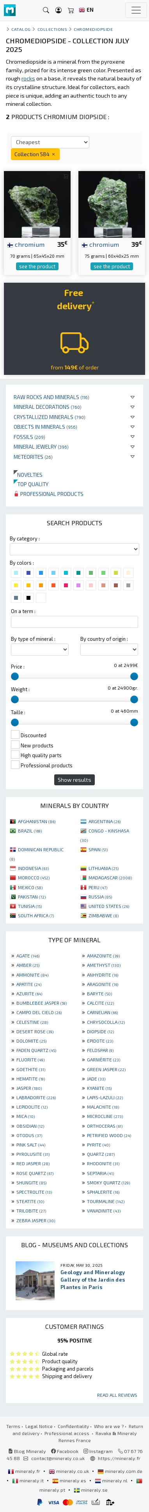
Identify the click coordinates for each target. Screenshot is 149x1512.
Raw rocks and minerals (51, 397)
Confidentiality (73, 1426)
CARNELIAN (102, 1012)
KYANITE (99, 1088)
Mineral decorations (48, 406)
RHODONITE (103, 1163)
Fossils (29, 436)
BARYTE (99, 993)
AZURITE (29, 993)
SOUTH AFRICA (36, 915)
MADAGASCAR (110, 877)
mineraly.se (91, 1489)
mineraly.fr (24, 1471)
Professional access (67, 1433)
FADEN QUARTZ (36, 1050)
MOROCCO (34, 877)
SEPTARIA (100, 1173)
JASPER (29, 1088)
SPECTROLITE (34, 1192)
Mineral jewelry (41, 446)
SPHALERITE (103, 1192)
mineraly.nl (112, 1480)
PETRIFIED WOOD (109, 1135)
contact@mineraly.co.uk (58, 1458)
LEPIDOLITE (32, 1106)
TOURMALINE (105, 1201)
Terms (13, 1426)
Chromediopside (93, 29)
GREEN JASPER (106, 1069)
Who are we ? (109, 1426)
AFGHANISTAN (36, 821)
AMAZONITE (103, 955)
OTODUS (29, 1135)
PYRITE (98, 1144)
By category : (25, 538)
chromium (25, 244)
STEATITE (30, 1201)
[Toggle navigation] (136, 10)
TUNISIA (30, 906)
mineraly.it (28, 1480)
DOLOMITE (31, 1040)
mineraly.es (69, 1480)
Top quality (31, 484)
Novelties (28, 474)
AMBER (27, 965)
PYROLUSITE (33, 1154)
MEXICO (30, 887)
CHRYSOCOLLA (106, 1022)
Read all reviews (117, 1395)
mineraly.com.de (120, 1471)
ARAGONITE (102, 984)
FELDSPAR (100, 1050)
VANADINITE (104, 1210)
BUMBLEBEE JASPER (41, 1003)
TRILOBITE (31, 1210)
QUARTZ (101, 1154)
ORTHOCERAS (104, 1126)
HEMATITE (30, 1078)
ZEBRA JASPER (35, 1220)
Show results (74, 779)
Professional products (48, 493)
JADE (96, 1078)
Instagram (98, 1451)
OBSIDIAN (30, 1126)
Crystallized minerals (49, 417)
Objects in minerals (45, 426)
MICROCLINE (105, 1116)
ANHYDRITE (102, 974)
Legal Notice (39, 1426)
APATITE (28, 984)
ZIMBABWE (104, 915)
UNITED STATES (109, 906)
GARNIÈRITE (103, 1059)
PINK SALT (30, 1144)
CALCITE (100, 1003)
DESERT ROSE (34, 1031)
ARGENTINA (105, 821)
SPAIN (98, 849)
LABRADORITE (36, 1097)
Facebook (64, 1451)
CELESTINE (32, 1022)
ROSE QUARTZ (34, 1173)
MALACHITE (103, 1106)
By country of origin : (104, 639)
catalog (21, 29)
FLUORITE (30, 1059)
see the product (37, 266)
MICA (25, 1116)
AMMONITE (32, 974)
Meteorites (33, 456)
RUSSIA (100, 896)
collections (52, 29)
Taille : (18, 712)
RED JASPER (33, 1163)
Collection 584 (35, 154)
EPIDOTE (100, 1040)
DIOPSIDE (100, 1031)
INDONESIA (33, 868)
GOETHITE (30, 1069)
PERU (98, 887)
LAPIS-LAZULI (105, 1097)
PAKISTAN (32, 896)
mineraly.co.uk (69, 1471)
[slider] (15, 676)
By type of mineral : (33, 639)
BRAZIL (30, 830)
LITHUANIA (104, 868)
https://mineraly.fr (119, 1458)
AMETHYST (104, 965)
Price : (18, 666)
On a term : (23, 611)
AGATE (27, 955)
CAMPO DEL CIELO (39, 1012)
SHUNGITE (31, 1182)
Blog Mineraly (27, 1451)
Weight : (20, 689)
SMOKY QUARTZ (108, 1182)
